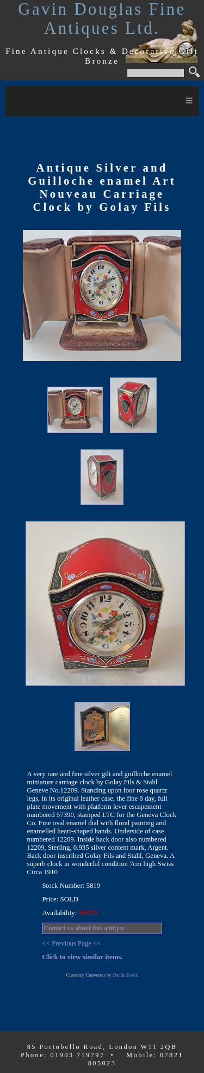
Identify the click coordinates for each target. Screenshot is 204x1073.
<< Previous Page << (71, 943)
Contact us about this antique (84, 928)
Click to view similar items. (82, 957)
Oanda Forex (125, 975)
